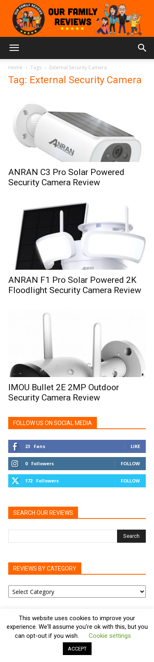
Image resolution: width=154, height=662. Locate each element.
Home (15, 67)
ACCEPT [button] (77, 649)
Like (135, 446)
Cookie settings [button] (110, 635)
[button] (14, 48)
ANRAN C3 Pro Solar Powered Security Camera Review (66, 177)
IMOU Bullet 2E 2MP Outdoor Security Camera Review (63, 392)
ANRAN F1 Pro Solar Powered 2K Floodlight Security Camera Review (74, 285)
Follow (130, 463)
